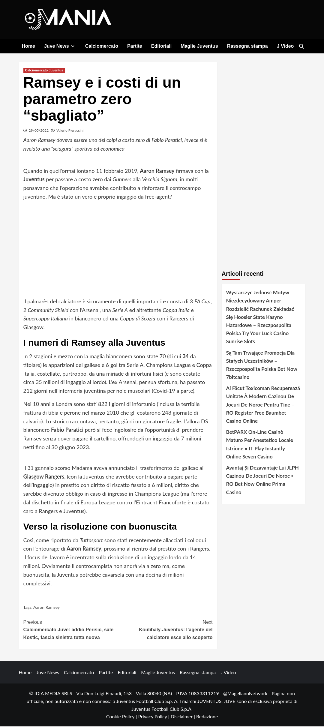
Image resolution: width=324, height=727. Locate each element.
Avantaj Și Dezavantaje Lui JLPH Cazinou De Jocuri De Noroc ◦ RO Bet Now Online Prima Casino (262, 480)
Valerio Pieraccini (69, 131)
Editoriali (161, 46)
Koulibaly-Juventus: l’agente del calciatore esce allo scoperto (165, 630)
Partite (134, 46)
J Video (285, 46)
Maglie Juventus (199, 46)
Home (28, 46)
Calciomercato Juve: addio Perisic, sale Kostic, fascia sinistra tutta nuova (70, 630)
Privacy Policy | (154, 717)
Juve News (60, 46)
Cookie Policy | (122, 717)
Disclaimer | (183, 717)
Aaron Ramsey (46, 608)
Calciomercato (101, 46)
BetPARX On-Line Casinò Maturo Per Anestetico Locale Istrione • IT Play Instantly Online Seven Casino (259, 444)
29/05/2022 (39, 131)
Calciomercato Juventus (44, 71)
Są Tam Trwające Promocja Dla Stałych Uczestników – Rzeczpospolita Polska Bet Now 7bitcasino (261, 365)
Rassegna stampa (247, 46)
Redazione (207, 717)
